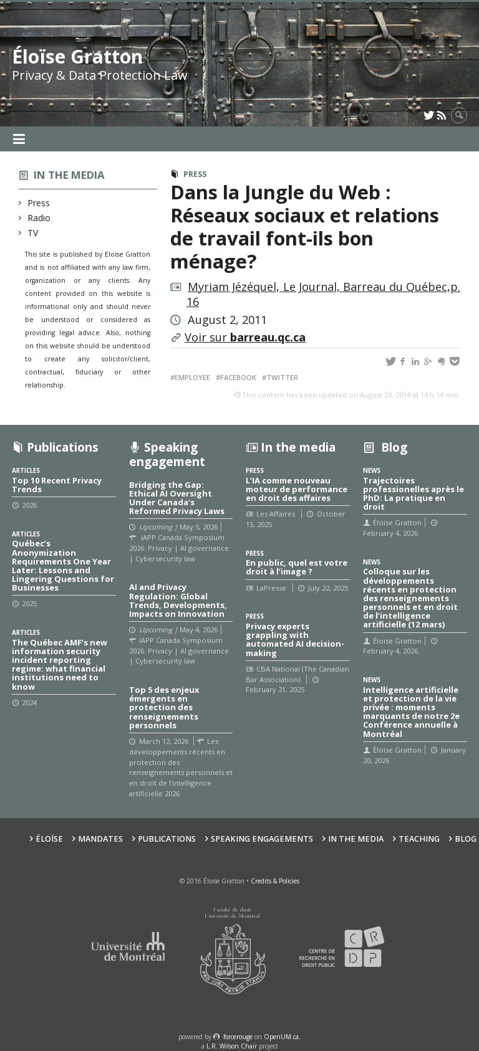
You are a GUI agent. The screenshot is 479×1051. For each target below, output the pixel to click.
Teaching (419, 839)
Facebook (238, 377)
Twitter (282, 377)
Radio (39, 218)
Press (39, 203)
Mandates (100, 839)
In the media (69, 175)
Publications (167, 839)
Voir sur (245, 337)
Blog (466, 839)
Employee (192, 377)
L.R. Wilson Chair (231, 1046)
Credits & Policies (275, 881)
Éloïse (49, 839)
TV (33, 233)
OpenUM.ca (281, 1036)
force (238, 1036)
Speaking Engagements (262, 839)
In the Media (356, 839)
